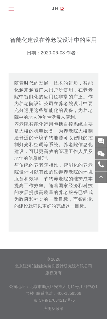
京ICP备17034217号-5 (53, 300)
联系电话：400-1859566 (58, 293)
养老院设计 (70, 103)
